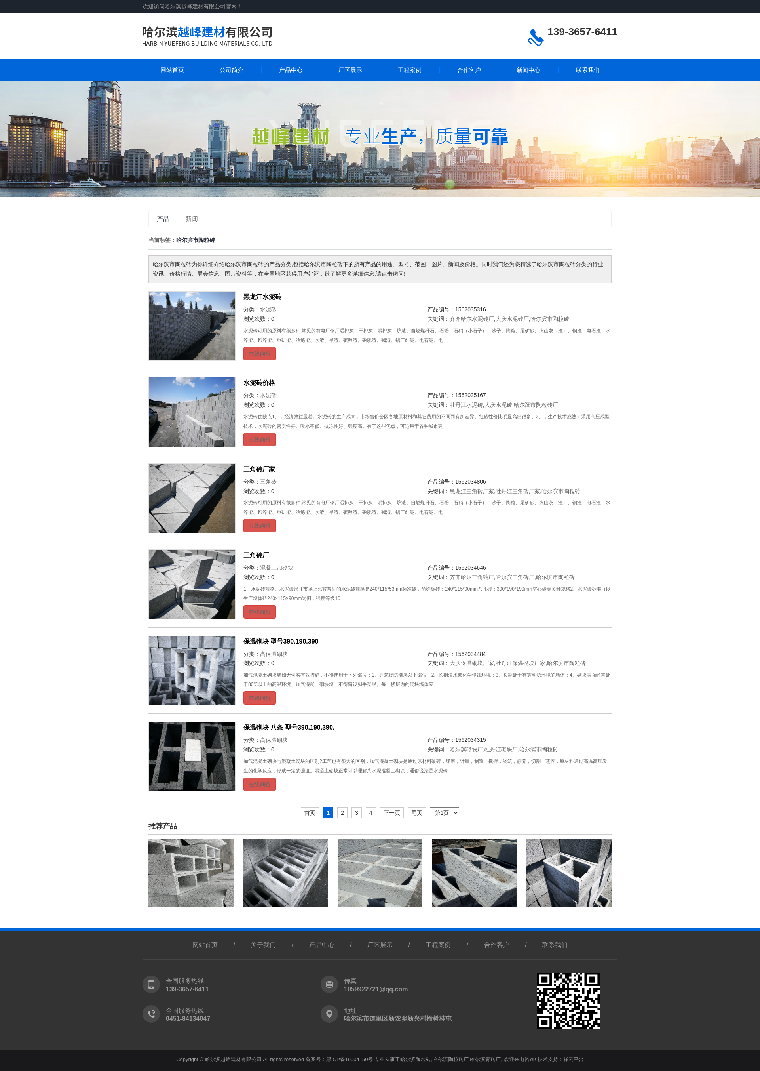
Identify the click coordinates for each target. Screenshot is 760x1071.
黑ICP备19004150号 (349, 1059)
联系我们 (588, 70)
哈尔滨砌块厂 (466, 749)
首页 (309, 813)
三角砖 (268, 481)
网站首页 (172, 70)
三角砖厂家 (259, 469)
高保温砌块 (274, 654)
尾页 (416, 813)
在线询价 (260, 354)
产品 (163, 218)
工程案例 (410, 70)
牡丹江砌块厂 (501, 749)
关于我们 (263, 944)
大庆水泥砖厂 (512, 319)
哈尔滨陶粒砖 (415, 1059)
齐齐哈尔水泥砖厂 (472, 319)
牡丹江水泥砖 (466, 405)
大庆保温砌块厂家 (472, 663)
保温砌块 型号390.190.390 (280, 641)
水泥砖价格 (259, 382)
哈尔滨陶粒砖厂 (451, 1059)
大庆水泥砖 (498, 405)
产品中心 (291, 70)
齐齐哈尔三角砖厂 (472, 577)
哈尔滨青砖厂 (485, 1059)
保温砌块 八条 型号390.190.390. (288, 727)
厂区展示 (350, 70)
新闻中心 (528, 70)
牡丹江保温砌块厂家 (520, 663)
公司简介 (231, 70)
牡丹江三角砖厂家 (518, 491)
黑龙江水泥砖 (262, 296)
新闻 (191, 218)
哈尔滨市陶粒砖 (549, 319)
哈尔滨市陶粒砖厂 (536, 405)
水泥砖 (268, 309)
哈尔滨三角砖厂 (515, 577)
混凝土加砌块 (276, 567)
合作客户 (469, 70)
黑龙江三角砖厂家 (472, 491)
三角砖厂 (256, 555)
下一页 (392, 813)
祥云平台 (573, 1059)
